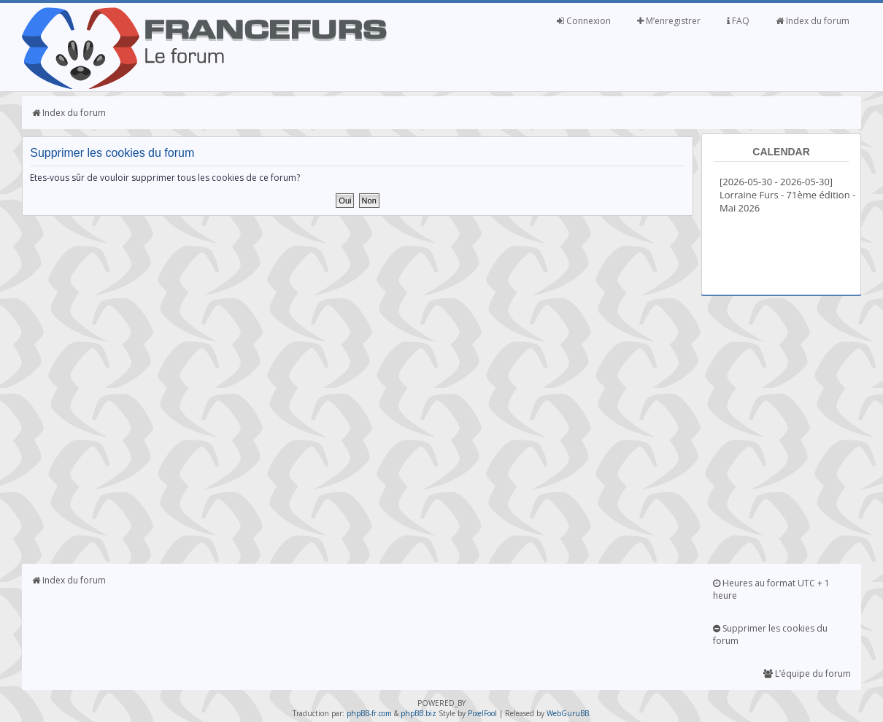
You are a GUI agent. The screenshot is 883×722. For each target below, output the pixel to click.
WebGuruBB (568, 713)
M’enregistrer (669, 21)
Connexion (584, 21)
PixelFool (482, 713)
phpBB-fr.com (369, 713)
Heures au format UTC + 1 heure (771, 589)
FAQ (738, 21)
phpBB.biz (418, 713)
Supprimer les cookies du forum (770, 634)
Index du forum (812, 21)
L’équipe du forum (807, 673)
